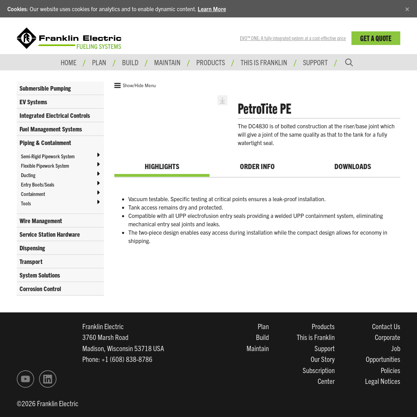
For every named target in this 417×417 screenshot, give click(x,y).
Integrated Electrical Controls (55, 115)
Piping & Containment (45, 142)
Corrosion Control (40, 289)
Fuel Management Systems (51, 129)
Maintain (258, 347)
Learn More (212, 8)
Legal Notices (382, 380)
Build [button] (130, 62)
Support (315, 62)
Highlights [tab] (162, 165)
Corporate (387, 336)
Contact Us (386, 326)
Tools (26, 203)
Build (262, 336)
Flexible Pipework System (45, 165)
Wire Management (41, 221)
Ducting (28, 175)
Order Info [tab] (257, 165)
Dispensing (32, 248)
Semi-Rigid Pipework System (48, 156)
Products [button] (210, 62)
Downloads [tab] (352, 165)
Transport (31, 261)
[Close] (407, 7)
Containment (33, 193)
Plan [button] (99, 62)
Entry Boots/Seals (37, 184)
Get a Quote (376, 38)
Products (323, 326)
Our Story (323, 358)
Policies (390, 369)
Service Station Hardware (50, 234)
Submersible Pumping (45, 88)
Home (68, 62)
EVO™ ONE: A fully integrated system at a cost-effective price (293, 38)
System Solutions (40, 275)
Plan (263, 326)
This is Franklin (264, 62)
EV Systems (33, 102)
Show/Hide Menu (135, 85)
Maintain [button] (167, 62)
